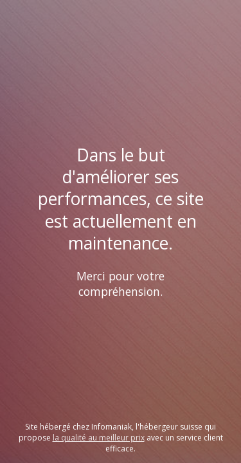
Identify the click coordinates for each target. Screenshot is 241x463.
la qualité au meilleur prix (99, 437)
